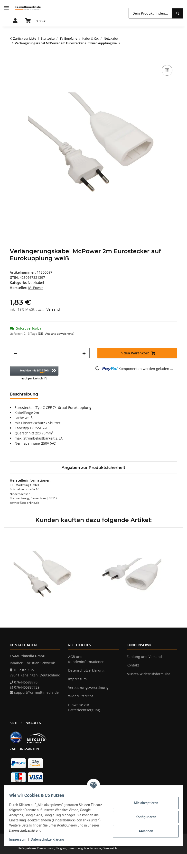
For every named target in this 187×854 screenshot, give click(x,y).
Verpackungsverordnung (88, 687)
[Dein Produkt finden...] (150, 13)
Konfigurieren (143, 817)
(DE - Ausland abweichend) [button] (56, 334)
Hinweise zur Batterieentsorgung (84, 707)
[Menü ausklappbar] (6, 8)
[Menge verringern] (15, 353)
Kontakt (133, 665)
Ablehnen (143, 831)
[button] (15, 21)
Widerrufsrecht (80, 696)
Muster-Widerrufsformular (148, 674)
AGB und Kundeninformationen (86, 659)
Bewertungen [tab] (60, 394)
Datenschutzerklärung (50, 839)
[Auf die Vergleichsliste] (167, 70)
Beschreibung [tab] (24, 394)
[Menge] (49, 353)
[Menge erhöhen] (84, 353)
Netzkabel (36, 282)
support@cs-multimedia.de (36, 692)
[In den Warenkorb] (14, 58)
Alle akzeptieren (143, 803)
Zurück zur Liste (24, 38)
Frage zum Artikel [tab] (100, 394)
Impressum (20, 839)
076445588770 (25, 682)
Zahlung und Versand (144, 656)
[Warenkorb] (35, 21)
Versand (53, 309)
